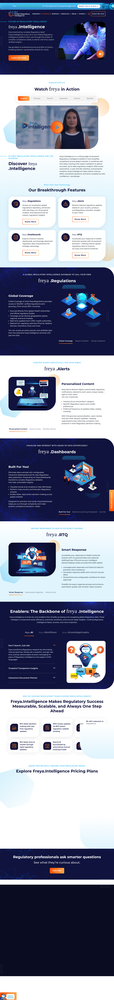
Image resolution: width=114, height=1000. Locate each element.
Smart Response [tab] (16, 592)
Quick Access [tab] (35, 429)
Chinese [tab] (37, 98)
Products (46, 14)
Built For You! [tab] (64, 512)
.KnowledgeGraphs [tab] (76, 632)
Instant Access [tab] (51, 592)
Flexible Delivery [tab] (50, 429)
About (75, 14)
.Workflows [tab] (47, 632)
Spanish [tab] (90, 98)
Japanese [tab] (63, 98)
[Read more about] (19, 14)
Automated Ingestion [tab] (34, 592)
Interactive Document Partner (23, 678)
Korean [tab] (77, 98)
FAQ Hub (57, 871)
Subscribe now (18, 58)
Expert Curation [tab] (82, 341)
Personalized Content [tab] (18, 429)
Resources (66, 14)
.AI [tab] (28, 632)
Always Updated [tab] (98, 341)
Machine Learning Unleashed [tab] (84, 512)
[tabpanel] (57, 311)
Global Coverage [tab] (66, 341)
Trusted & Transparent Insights (23, 668)
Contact (83, 14)
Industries (37, 14)
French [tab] (50, 98)
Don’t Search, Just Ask (19, 645)
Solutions (56, 14)
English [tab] (24, 98)
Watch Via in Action (89, 6)
